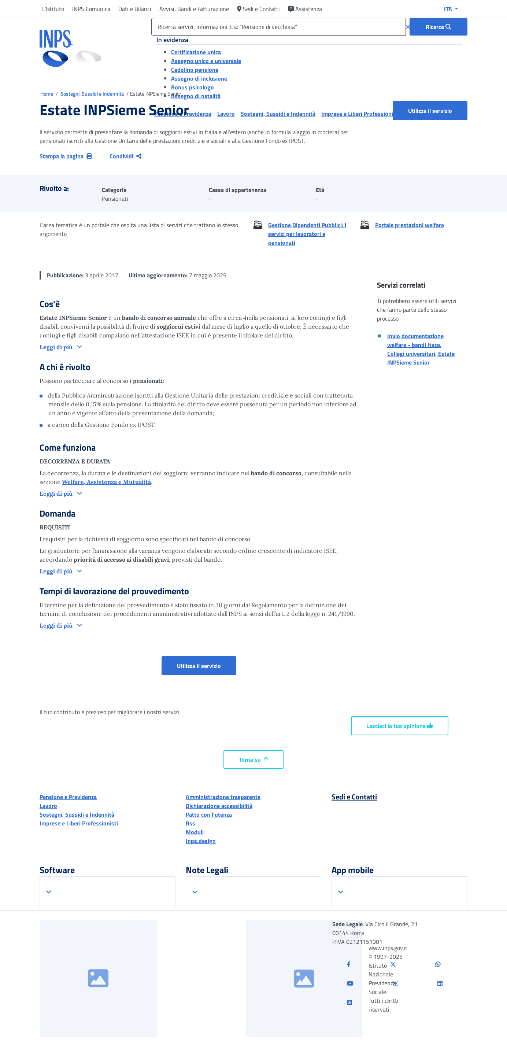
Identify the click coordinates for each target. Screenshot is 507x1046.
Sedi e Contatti (258, 8)
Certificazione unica (196, 52)
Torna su (253, 759)
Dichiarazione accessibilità (219, 805)
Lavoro (48, 805)
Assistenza (305, 8)
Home (47, 93)
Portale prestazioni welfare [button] (409, 225)
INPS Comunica (91, 8)
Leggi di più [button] (57, 347)
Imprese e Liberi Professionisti (79, 823)
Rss (190, 823)
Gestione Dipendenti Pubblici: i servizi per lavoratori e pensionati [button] (307, 234)
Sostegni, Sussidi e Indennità (92, 93)
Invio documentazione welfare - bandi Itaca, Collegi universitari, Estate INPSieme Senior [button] (421, 349)
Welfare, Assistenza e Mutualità (106, 481)
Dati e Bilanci (134, 8)
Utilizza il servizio (430, 110)
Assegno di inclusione (199, 78)
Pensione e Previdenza (68, 796)
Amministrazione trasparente (223, 796)
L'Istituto (53, 8)
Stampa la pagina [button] (66, 156)
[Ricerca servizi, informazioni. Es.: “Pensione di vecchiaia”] (278, 27)
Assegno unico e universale (206, 60)
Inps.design (201, 840)
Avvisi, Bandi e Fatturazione (194, 8)
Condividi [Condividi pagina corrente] (125, 156)
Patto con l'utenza (209, 814)
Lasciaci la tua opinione (399, 725)
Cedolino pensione (194, 69)
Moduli (195, 832)
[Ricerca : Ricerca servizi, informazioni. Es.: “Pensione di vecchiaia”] (438, 27)
